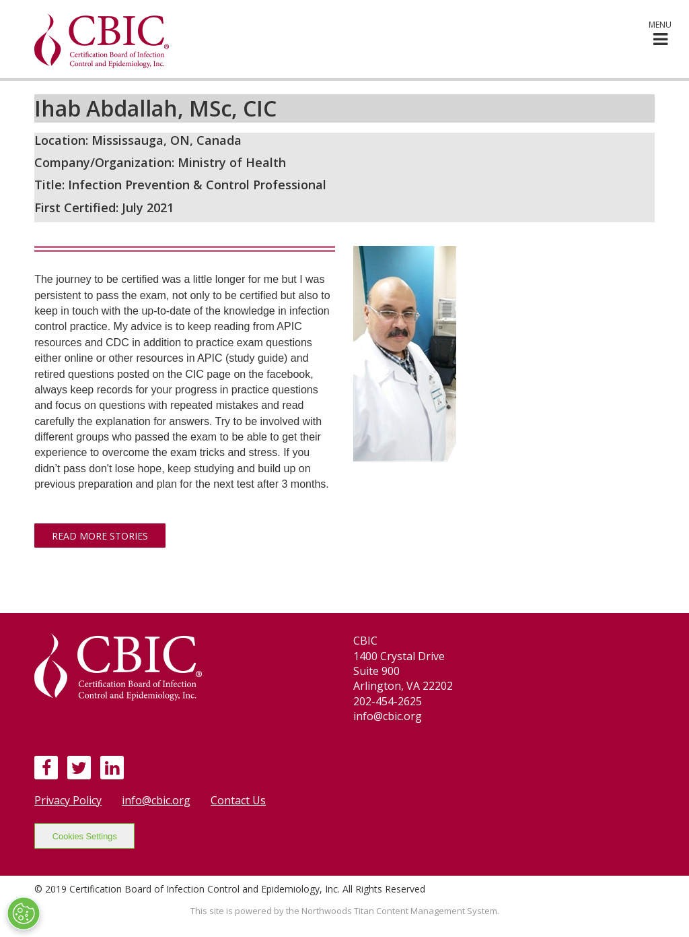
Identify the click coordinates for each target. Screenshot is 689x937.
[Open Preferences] (23, 913)
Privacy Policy (68, 800)
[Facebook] (46, 767)
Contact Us (238, 800)
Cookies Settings (84, 836)
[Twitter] (79, 767)
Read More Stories (100, 535)
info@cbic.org (156, 800)
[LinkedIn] (112, 767)
